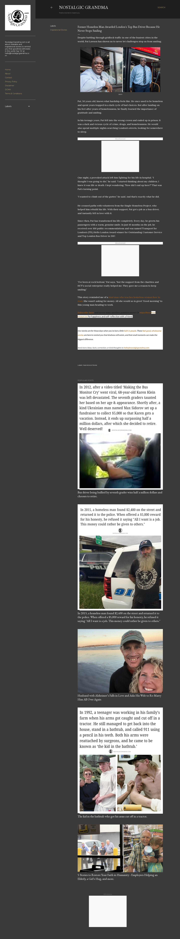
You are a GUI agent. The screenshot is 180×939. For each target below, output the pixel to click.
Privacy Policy (11, 81)
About (7, 74)
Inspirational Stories (58, 30)
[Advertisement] (120, 156)
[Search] (161, 7)
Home (8, 70)
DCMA (8, 89)
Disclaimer (9, 85)
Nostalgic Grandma (83, 7)
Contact (8, 77)
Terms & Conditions (13, 93)
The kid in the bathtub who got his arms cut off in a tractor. (112, 816)
